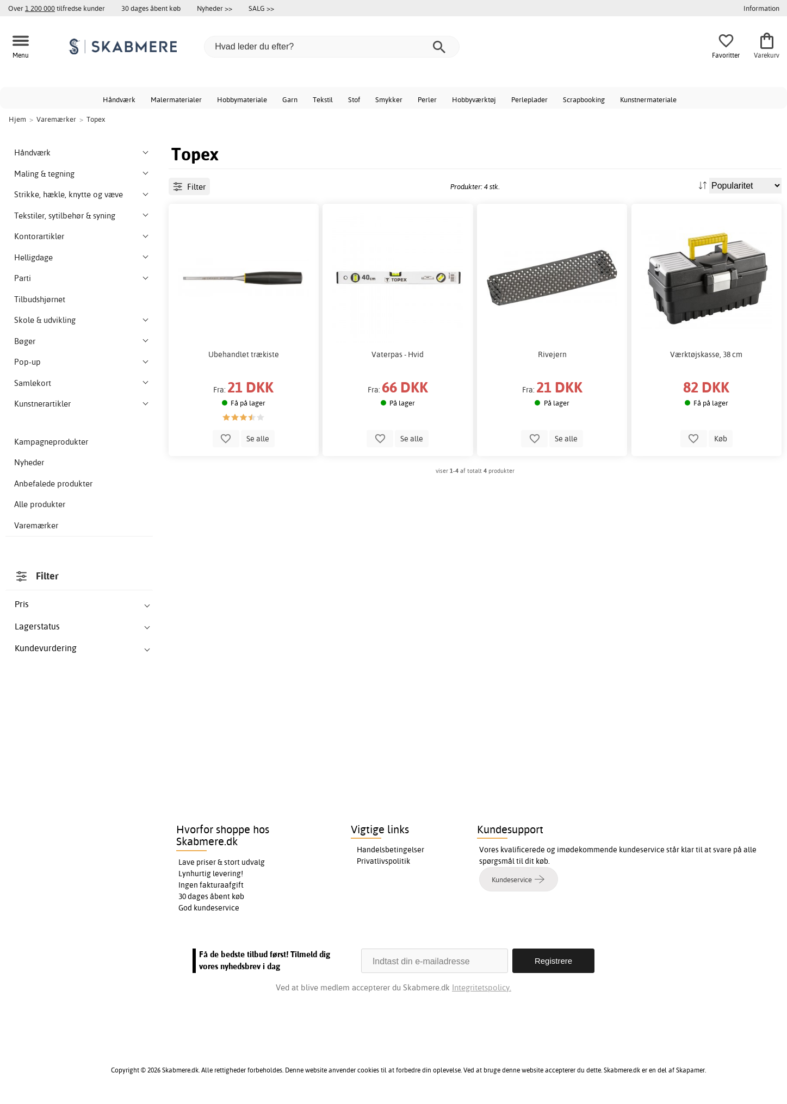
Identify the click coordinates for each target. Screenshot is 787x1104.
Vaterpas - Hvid (397, 354)
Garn (290, 99)
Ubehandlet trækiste (243, 354)
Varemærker (36, 525)
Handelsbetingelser (390, 849)
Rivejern (552, 354)
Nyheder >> (214, 8)
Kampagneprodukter (51, 441)
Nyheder (29, 462)
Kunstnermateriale (648, 99)
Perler (427, 99)
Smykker (388, 99)
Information (761, 8)
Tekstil (323, 99)
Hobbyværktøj (474, 99)
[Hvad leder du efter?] (332, 47)
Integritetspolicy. (481, 987)
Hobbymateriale (242, 99)
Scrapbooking (584, 99)
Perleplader (529, 99)
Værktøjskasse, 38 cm (706, 354)
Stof (354, 99)
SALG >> (261, 8)
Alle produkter (39, 504)
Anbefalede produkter (53, 483)
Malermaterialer (176, 99)
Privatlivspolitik (383, 861)
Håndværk (119, 99)
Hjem (17, 119)
